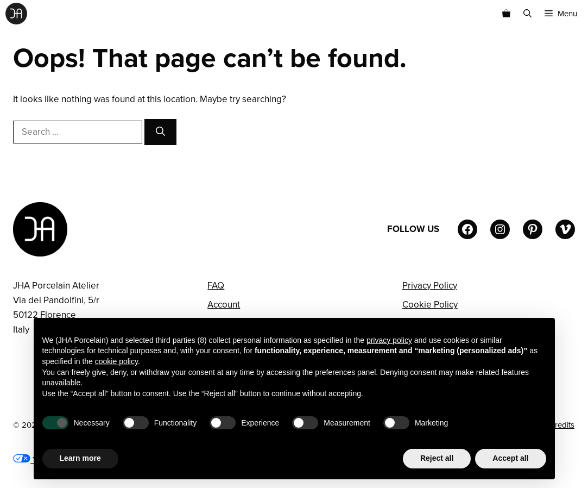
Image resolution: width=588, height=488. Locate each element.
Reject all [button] (436, 458)
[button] (527, 13)
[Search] (160, 132)
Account (223, 304)
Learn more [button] (80, 458)
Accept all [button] (510, 458)
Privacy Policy (429, 285)
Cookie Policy (430, 304)
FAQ (215, 285)
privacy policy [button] (389, 340)
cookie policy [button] (116, 361)
